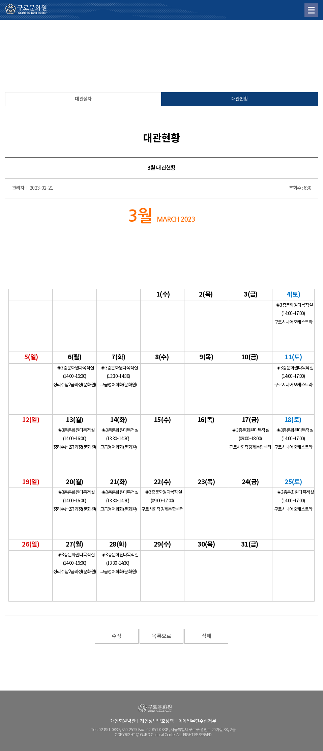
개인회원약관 (123, 721)
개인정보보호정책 (157, 721)
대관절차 (83, 99)
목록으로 (161, 636)
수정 (116, 636)
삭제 (206, 636)
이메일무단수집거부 (197, 721)
